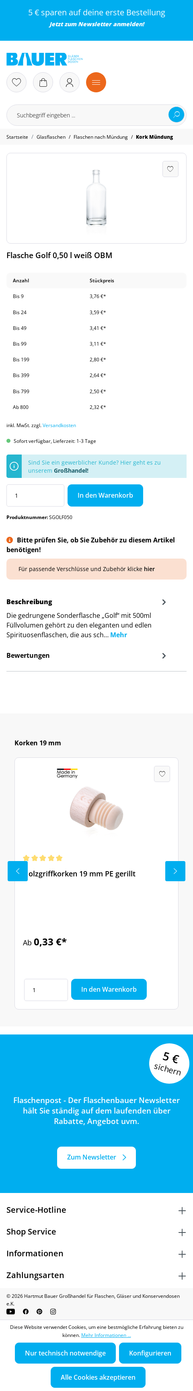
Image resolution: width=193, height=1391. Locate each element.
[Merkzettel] (16, 82)
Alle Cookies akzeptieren (98, 1377)
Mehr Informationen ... (106, 1335)
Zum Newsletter (91, 1157)
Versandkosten (59, 425)
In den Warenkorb (105, 495)
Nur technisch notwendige (65, 1353)
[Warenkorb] (43, 82)
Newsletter (94, 24)
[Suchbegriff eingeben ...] (96, 115)
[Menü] (96, 82)
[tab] (87, 621)
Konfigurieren (150, 1353)
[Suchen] (176, 114)
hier (149, 569)
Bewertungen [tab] (87, 655)
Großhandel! (71, 470)
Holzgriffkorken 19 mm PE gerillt (79, 873)
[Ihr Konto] (70, 82)
